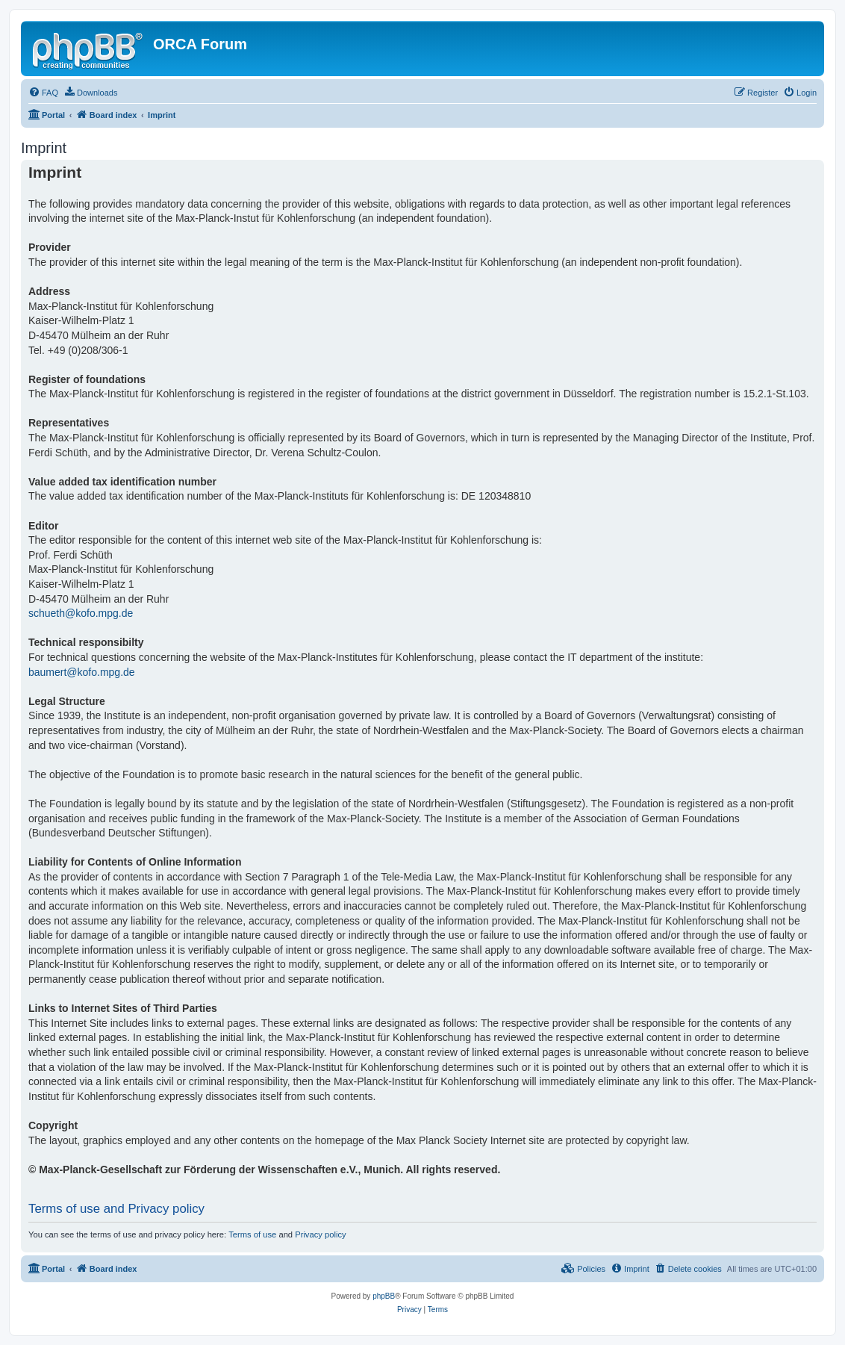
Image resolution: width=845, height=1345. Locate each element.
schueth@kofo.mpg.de (80, 613)
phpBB (383, 1296)
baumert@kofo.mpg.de (81, 672)
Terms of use (252, 1234)
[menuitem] (43, 93)
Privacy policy (320, 1234)
